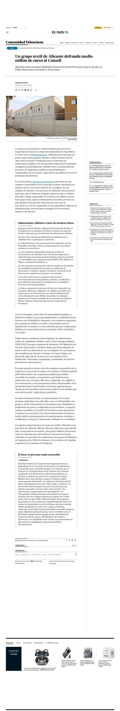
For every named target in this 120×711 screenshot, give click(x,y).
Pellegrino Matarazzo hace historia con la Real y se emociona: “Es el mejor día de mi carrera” (100, 167)
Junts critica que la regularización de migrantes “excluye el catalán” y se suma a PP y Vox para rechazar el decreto (102, 224)
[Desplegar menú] (7, 32)
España (62, 42)
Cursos (18, 643)
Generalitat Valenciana (71, 42)
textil (35, 157)
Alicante (81, 42)
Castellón (88, 42)
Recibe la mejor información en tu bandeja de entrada (33, 540)
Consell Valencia (36, 554)
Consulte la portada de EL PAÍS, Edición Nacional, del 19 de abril (36, 48)
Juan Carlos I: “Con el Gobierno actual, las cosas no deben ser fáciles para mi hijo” (102, 239)
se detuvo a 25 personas (42, 181)
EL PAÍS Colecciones (52, 643)
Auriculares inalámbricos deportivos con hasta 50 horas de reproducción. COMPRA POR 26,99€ (40, 669)
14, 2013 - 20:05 (26, 85)
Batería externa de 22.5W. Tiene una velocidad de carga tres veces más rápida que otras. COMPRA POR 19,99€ (69, 663)
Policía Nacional (39, 154)
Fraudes (44, 554)
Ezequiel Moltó (21, 83)
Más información (20, 563)
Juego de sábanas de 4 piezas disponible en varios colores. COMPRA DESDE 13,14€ (87, 663)
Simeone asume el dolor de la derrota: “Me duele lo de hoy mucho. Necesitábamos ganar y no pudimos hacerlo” (101, 175)
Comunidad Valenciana (25, 42)
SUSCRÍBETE (98, 27)
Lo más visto (93, 204)
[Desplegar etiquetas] (76, 554)
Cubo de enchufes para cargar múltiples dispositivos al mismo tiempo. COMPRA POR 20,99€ (105, 663)
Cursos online (27, 643)
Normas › (74, 545)
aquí (54, 563)
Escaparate (9, 643)
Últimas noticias (109, 42)
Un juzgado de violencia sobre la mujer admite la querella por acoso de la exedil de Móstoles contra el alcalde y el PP (101, 188)
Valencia (94, 42)
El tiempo (101, 42)
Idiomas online (38, 643)
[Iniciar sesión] (108, 27)
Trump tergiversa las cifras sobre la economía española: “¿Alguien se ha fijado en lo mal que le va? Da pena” (101, 217)
